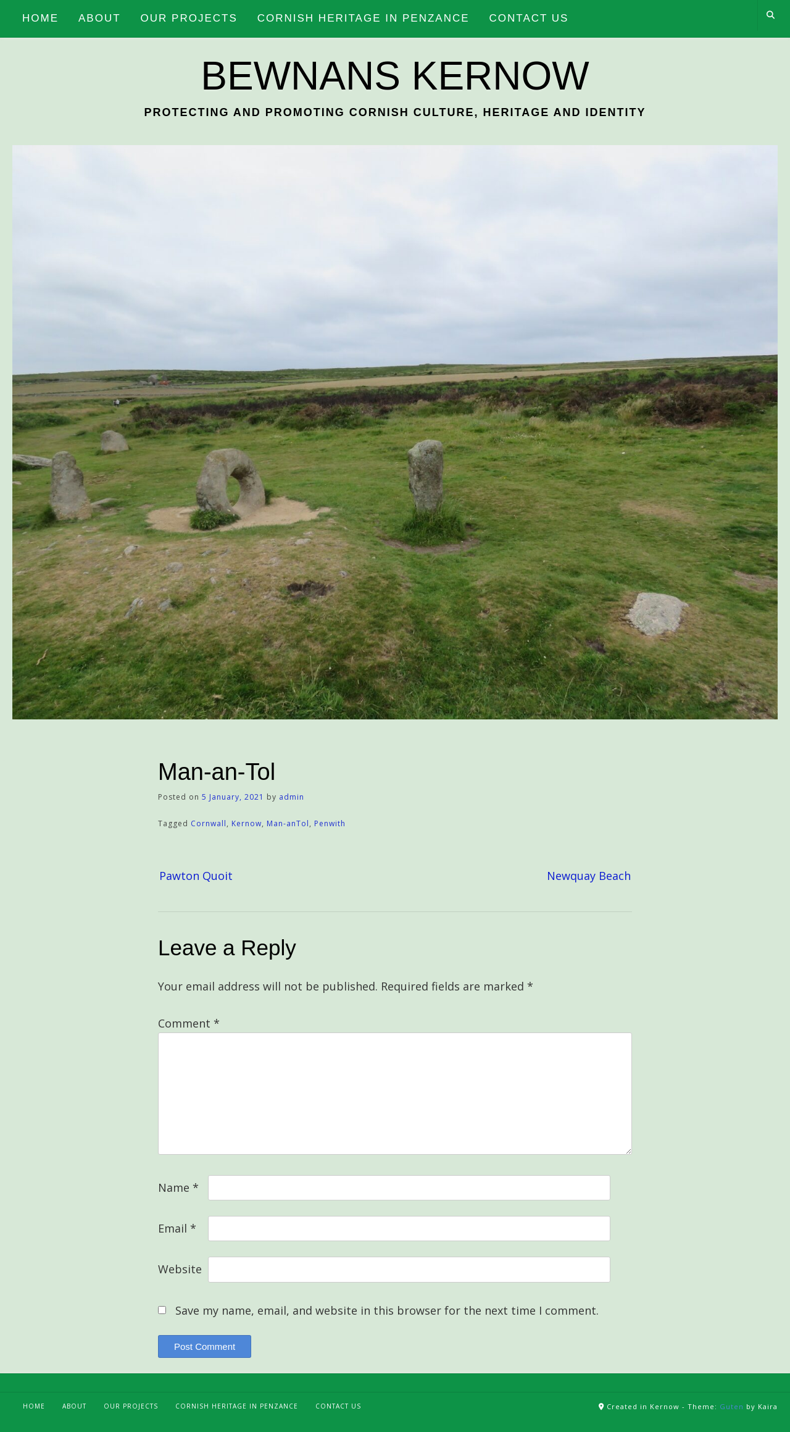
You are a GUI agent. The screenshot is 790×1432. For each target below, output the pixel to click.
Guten (732, 1406)
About (74, 1406)
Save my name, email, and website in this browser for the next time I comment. (387, 1310)
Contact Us (338, 1406)
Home (34, 1406)
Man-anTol (288, 823)
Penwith (330, 823)
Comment (189, 1023)
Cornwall (209, 823)
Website (180, 1269)
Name (178, 1187)
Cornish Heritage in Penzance (236, 1406)
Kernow (246, 823)
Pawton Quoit (196, 875)
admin (291, 797)
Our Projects (131, 1406)
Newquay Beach (589, 875)
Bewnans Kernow (395, 76)
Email (177, 1228)
